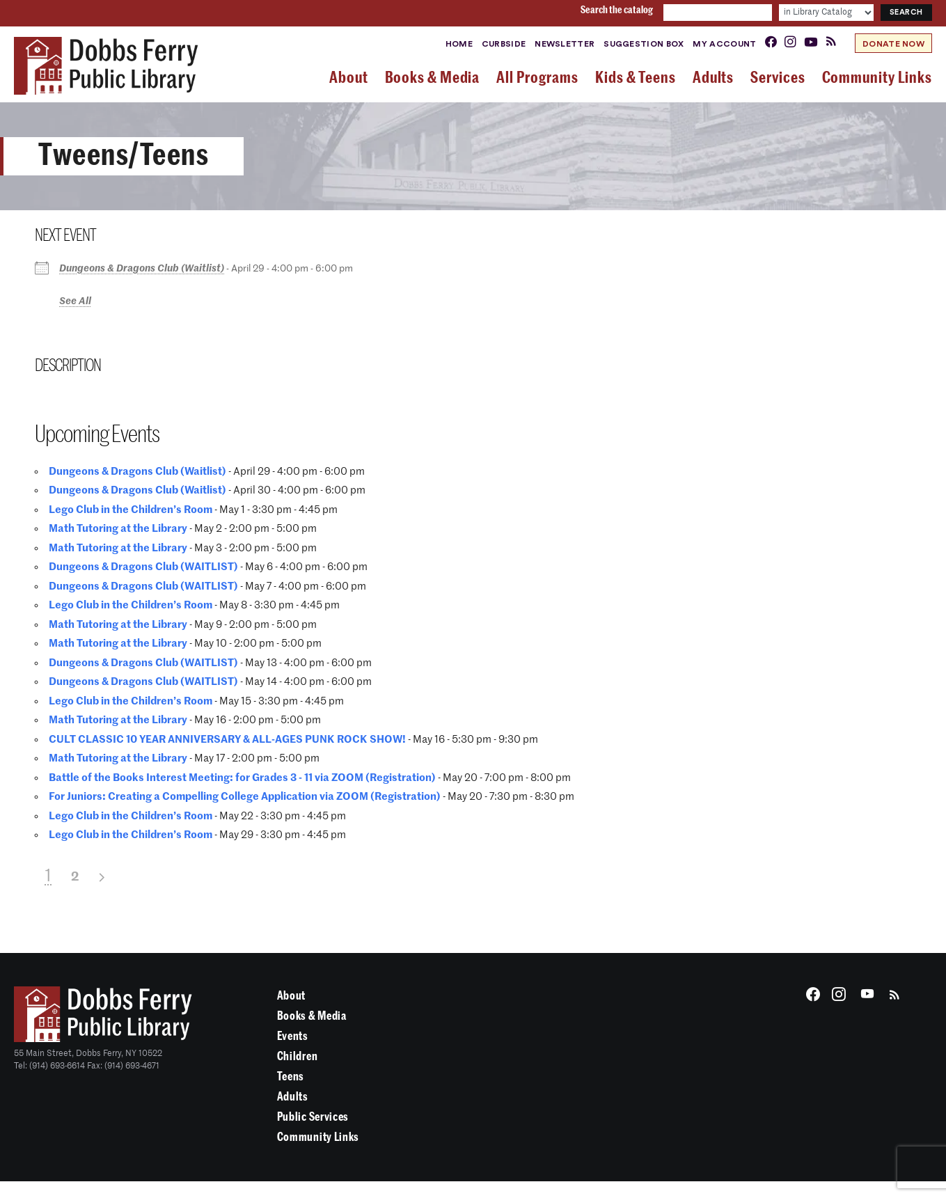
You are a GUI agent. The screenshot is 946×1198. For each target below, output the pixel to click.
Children (297, 1056)
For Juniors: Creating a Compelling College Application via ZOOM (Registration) (245, 796)
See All (75, 301)
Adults (292, 1097)
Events (292, 1036)
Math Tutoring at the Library (118, 528)
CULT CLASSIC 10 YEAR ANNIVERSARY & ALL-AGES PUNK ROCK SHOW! (227, 739)
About (291, 996)
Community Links (318, 1137)
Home (459, 44)
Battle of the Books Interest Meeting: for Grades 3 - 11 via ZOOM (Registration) (242, 778)
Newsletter (564, 44)
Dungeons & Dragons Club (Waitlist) (141, 269)
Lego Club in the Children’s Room (130, 510)
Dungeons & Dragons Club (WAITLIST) (143, 567)
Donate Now (893, 44)
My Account (724, 44)
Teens (290, 1076)
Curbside (504, 44)
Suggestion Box (644, 44)
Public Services (313, 1117)
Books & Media (312, 1016)
